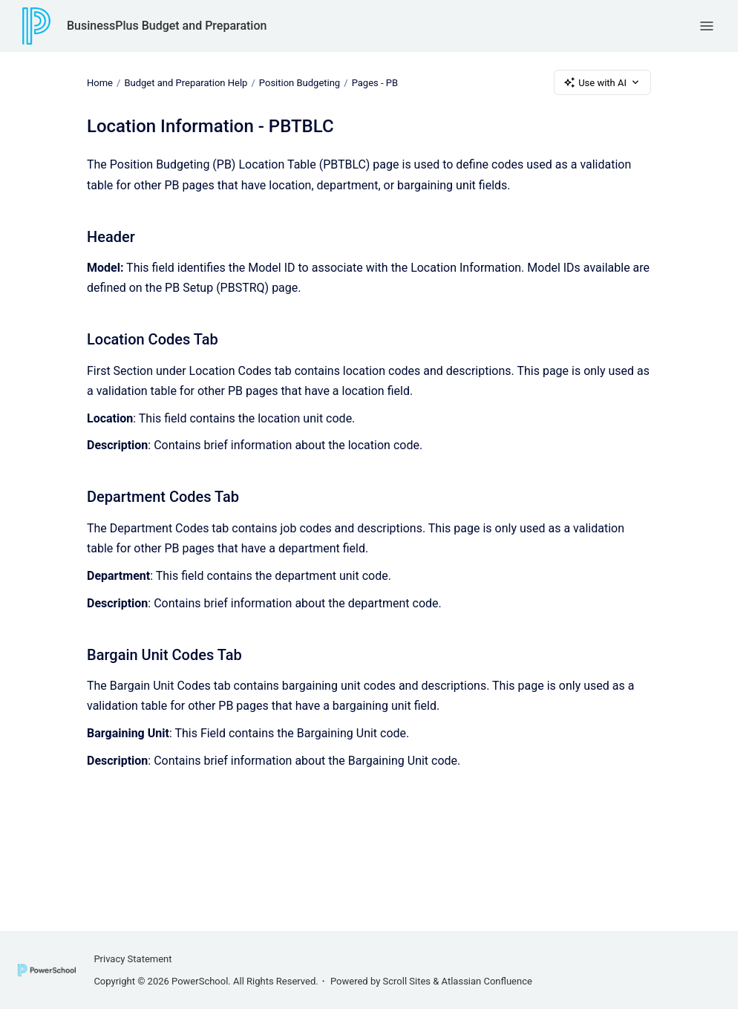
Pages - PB (375, 82)
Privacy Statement (132, 958)
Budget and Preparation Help (185, 82)
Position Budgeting (299, 82)
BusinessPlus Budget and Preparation (166, 26)
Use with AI (602, 82)
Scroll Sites (407, 981)
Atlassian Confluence (487, 981)
